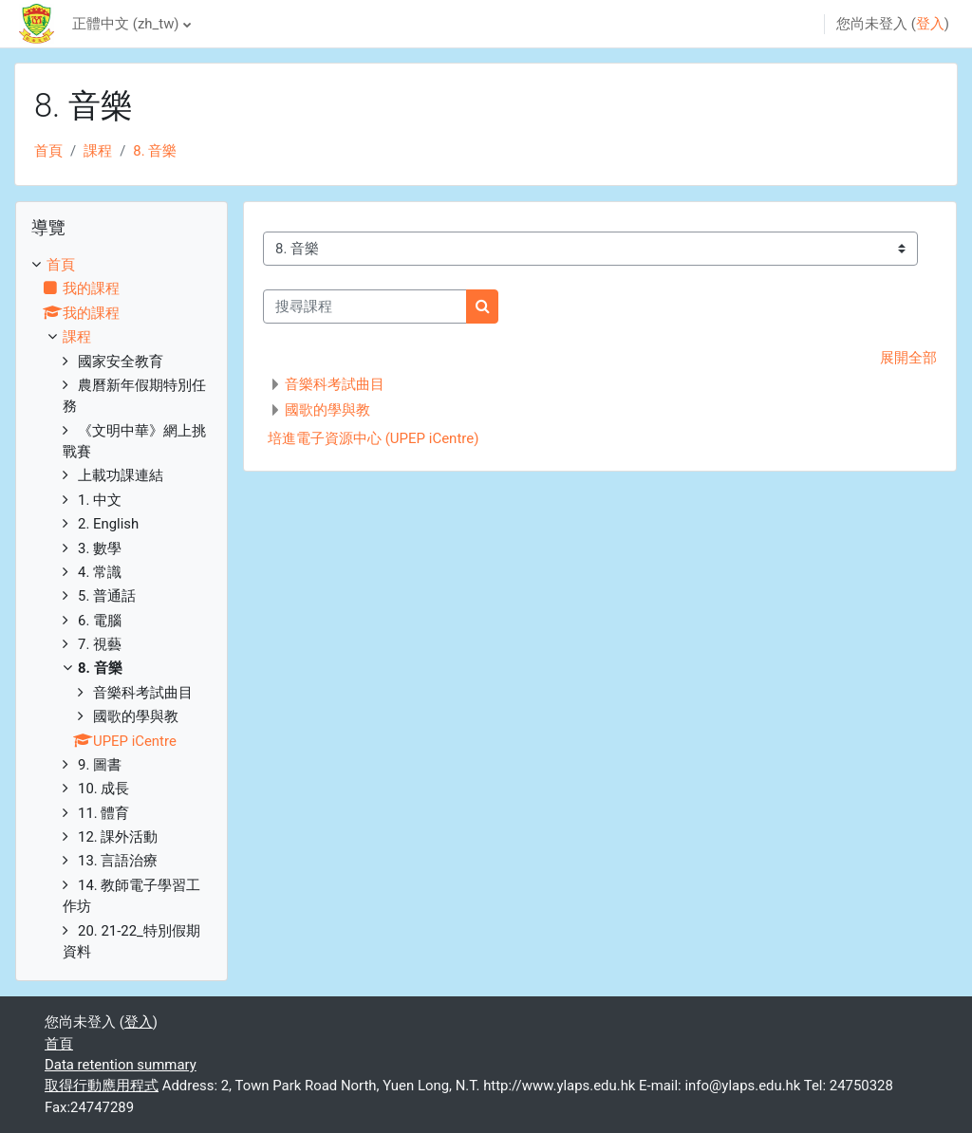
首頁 (48, 150)
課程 (98, 150)
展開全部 (908, 357)
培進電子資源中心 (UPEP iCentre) (373, 438)
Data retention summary (120, 1064)
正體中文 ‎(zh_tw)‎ (125, 23)
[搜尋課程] (365, 306)
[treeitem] (121, 608)
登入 (930, 23)
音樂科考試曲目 (334, 384)
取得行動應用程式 (102, 1085)
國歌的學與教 (327, 409)
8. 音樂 (155, 150)
